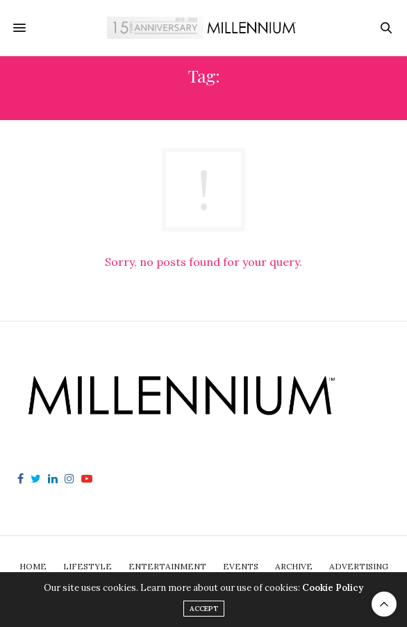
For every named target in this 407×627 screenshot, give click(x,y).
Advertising (358, 566)
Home (33, 566)
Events (240, 566)
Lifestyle (87, 566)
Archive (294, 566)
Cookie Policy (332, 588)
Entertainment (167, 566)
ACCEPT (204, 608)
